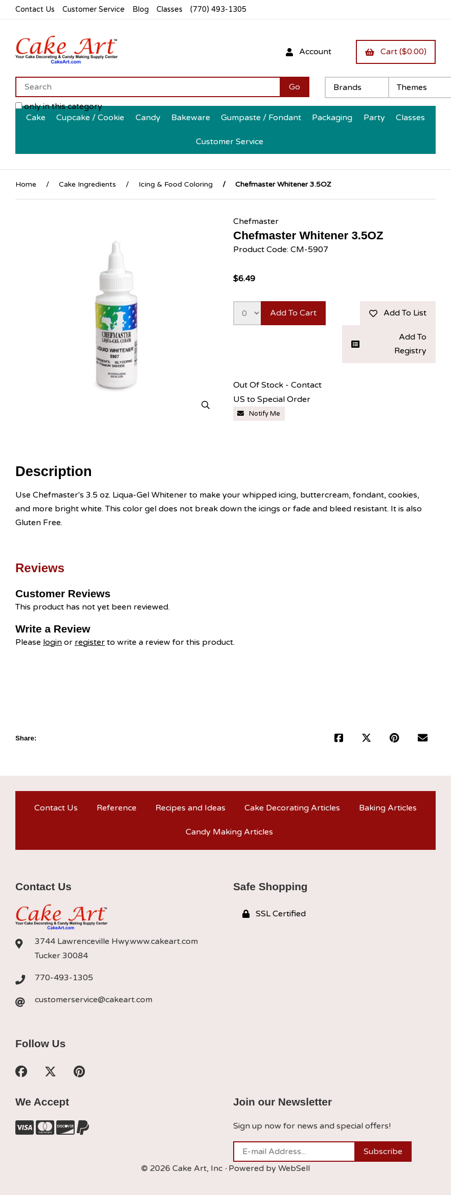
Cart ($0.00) (395, 52)
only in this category (58, 106)
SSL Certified (274, 914)
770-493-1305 (64, 978)
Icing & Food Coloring (176, 184)
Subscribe (383, 1151)
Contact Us (35, 9)
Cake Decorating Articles (292, 808)
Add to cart (293, 313)
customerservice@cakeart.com (93, 1000)
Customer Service (93, 9)
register (90, 642)
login (52, 642)
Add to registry (388, 344)
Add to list (397, 313)
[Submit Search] (294, 87)
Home (25, 184)
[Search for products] (147, 87)
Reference (117, 808)
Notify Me (258, 414)
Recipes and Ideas (190, 808)
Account (308, 52)
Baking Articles (388, 808)
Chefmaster (256, 221)
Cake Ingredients (87, 184)
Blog (140, 9)
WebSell (294, 1168)
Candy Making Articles (229, 832)
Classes (169, 9)
